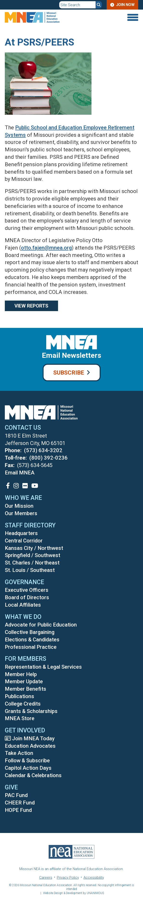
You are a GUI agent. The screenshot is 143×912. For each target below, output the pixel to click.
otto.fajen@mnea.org (46, 248)
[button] (48, 120)
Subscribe (68, 372)
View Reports (31, 306)
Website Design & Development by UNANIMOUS (73, 893)
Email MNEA (19, 473)
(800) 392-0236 (48, 458)
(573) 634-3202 (43, 450)
